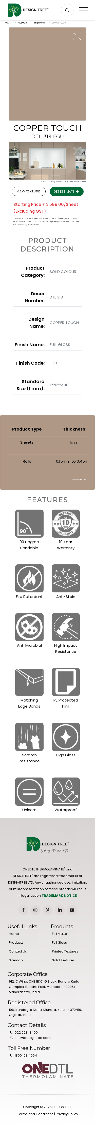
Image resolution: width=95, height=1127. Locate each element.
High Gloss (39, 22)
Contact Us (18, 951)
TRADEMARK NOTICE (59, 895)
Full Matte (59, 933)
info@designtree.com (33, 1037)
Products (16, 942)
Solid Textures (63, 960)
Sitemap (16, 960)
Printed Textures (65, 951)
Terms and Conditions (35, 1114)
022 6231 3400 (26, 1032)
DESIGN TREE (62, 1107)
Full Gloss (59, 942)
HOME (8, 22)
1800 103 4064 (26, 1055)
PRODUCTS (22, 22)
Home (14, 933)
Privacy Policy (67, 1114)
